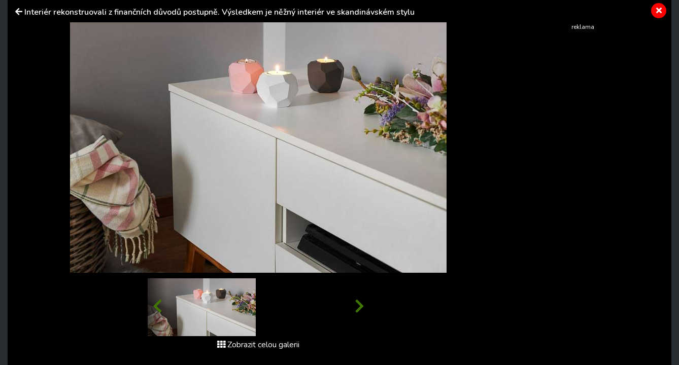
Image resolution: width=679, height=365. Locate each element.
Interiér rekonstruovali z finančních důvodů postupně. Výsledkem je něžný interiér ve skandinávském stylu (219, 12)
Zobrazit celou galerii (258, 344)
